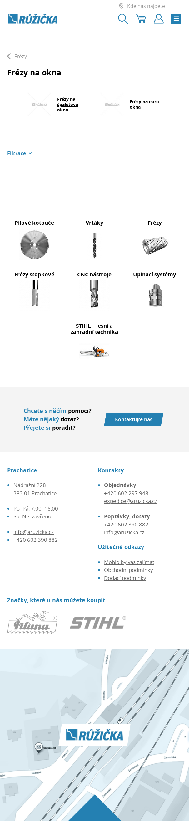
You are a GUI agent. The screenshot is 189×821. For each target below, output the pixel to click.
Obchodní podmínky (128, 569)
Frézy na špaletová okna (67, 104)
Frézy (155, 222)
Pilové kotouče (34, 222)
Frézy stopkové (34, 274)
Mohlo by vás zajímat (129, 562)
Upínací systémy (154, 274)
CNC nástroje (94, 274)
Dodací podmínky (125, 578)
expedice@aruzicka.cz (130, 501)
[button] (19, 153)
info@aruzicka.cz (33, 532)
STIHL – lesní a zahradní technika (94, 329)
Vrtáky (94, 222)
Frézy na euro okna (144, 104)
